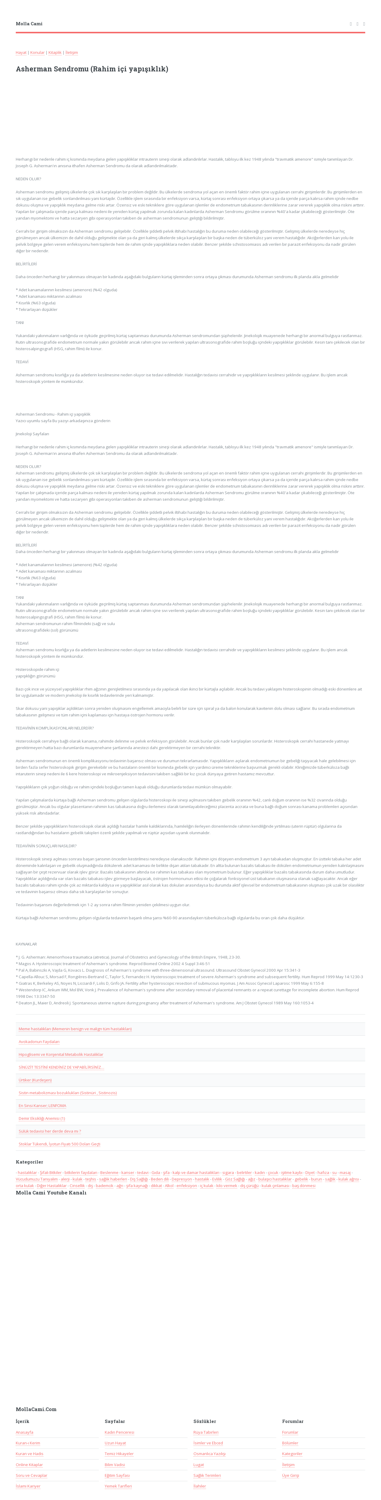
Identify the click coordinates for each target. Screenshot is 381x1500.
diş (90, 1185)
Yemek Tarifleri (118, 1486)
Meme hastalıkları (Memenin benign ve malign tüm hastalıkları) (75, 1028)
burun (316, 1179)
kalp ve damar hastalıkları (196, 1172)
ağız (251, 1179)
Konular (37, 52)
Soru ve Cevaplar (31, 1475)
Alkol (169, 1185)
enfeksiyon (187, 1185)
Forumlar (290, 1432)
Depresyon (182, 1179)
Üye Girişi (290, 1475)
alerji (65, 1179)
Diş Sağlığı (139, 1179)
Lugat (198, 1464)
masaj (345, 1172)
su (334, 1172)
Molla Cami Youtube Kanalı (51, 1192)
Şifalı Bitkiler (51, 1172)
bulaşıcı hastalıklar (275, 1179)
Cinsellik (77, 1185)
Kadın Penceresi (119, 1432)
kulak (77, 1179)
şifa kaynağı (137, 1185)
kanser (127, 1172)
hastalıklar (27, 1172)
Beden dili (160, 1179)
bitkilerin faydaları (81, 1172)
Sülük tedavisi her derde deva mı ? (50, 1131)
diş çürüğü (249, 1185)
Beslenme (109, 1172)
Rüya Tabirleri (205, 1432)
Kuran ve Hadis (29, 1453)
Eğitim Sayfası (117, 1475)
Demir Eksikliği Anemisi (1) (42, 1118)
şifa (166, 1172)
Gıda (156, 1172)
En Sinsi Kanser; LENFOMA (42, 1105)
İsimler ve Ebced (208, 1443)
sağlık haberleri (113, 1179)
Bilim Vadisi (115, 1464)
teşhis (90, 1179)
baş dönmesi (304, 1185)
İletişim (71, 52)
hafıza (323, 1172)
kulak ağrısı (348, 1179)
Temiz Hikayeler (119, 1453)
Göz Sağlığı (235, 1179)
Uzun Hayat (115, 1443)
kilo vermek (226, 1185)
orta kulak (25, 1185)
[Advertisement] (93, 118)
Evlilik (217, 1179)
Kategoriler (292, 1453)
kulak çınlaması (275, 1185)
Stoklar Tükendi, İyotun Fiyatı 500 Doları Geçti (59, 1144)
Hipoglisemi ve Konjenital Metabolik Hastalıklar (61, 1054)
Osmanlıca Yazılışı (209, 1453)
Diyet (310, 1172)
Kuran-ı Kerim (28, 1443)
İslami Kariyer (28, 1486)
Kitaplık (55, 52)
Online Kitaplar (29, 1464)
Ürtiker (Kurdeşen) (35, 1080)
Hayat (21, 52)
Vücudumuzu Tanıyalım (37, 1179)
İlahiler (199, 1486)
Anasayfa (24, 1432)
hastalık (202, 1179)
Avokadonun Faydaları (39, 1041)
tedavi (143, 1172)
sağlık (330, 1179)
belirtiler (244, 1172)
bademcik (104, 1185)
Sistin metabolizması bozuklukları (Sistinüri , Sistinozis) (68, 1092)
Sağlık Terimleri (207, 1475)
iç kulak (206, 1185)
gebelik (301, 1179)
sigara (228, 1172)
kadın (260, 1172)
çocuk (273, 1172)
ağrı (119, 1185)
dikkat (156, 1185)
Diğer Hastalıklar (52, 1185)
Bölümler (290, 1443)
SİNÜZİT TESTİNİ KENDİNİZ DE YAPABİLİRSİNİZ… (61, 1067)
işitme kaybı (291, 1172)
